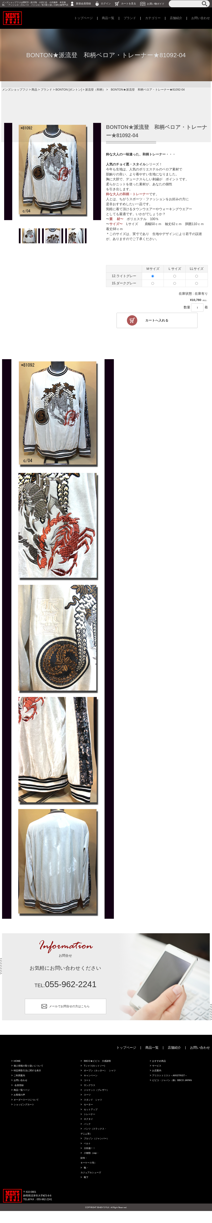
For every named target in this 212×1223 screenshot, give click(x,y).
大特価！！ (89, 1158)
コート (86, 1085)
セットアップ (90, 1116)
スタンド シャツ (93, 1106)
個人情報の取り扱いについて (29, 1070)
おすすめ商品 (158, 1064)
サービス (156, 1070)
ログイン (106, 3)
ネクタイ (88, 1127)
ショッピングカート (24, 1111)
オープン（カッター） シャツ (100, 1075)
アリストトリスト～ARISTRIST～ (170, 1080)
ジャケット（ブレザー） (96, 1096)
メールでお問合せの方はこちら (69, 1009)
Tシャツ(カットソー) (94, 1070)
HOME (16, 1064)
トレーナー (89, 1121)
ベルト (86, 1152)
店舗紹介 (174, 18)
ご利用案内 (19, 1080)
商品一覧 (103, 18)
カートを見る (128, 3)
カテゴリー (150, 18)
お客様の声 (19, 1101)
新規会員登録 (83, 3)
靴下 (85, 1189)
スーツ (86, 1101)
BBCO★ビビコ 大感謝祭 (97, 1064)
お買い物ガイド (155, 3)
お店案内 (156, 1075)
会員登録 (19, 1090)
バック (86, 1132)
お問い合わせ (200, 18)
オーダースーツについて (26, 1106)
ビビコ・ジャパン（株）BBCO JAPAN (172, 1085)
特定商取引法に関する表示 (28, 1075)
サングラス (89, 1090)
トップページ (78, 18)
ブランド (126, 18)
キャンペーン (90, 1080)
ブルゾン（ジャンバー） (96, 1147)
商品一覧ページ (21, 1096)
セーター (88, 1111)
